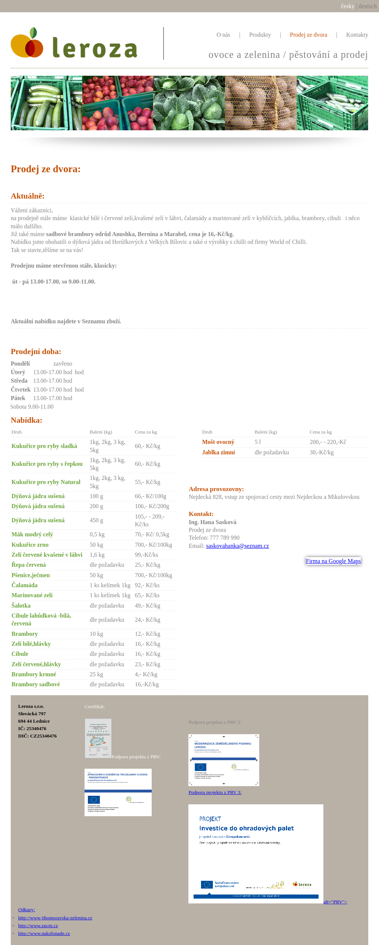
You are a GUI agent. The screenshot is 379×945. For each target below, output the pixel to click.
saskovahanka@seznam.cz (237, 546)
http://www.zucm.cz (38, 925)
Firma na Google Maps (333, 561)
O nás (223, 35)
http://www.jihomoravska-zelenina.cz (55, 918)
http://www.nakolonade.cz (44, 933)
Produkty (260, 35)
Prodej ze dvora (308, 35)
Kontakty (357, 35)
